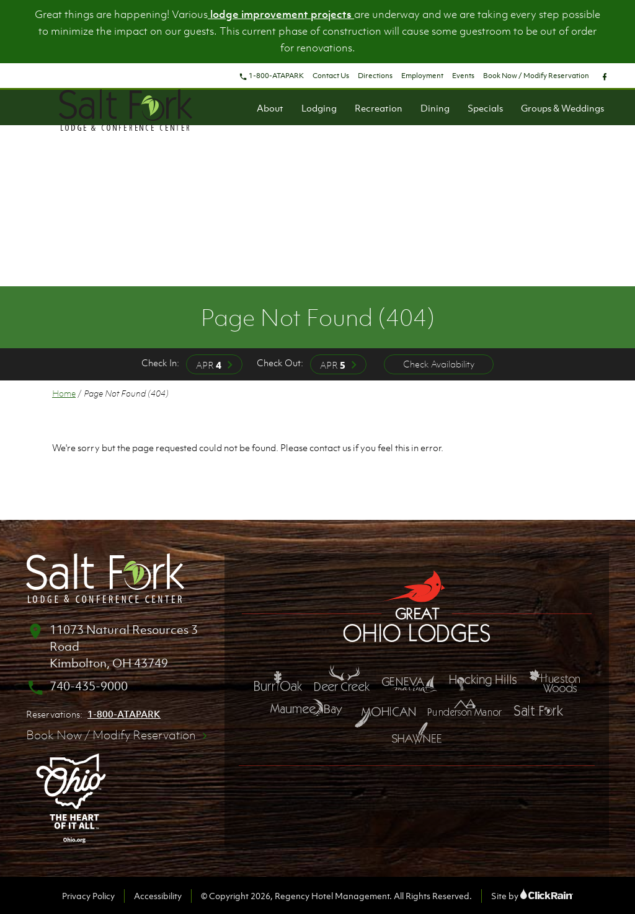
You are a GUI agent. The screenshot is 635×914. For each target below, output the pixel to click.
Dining (435, 108)
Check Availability (438, 364)
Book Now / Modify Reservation (536, 76)
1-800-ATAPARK (271, 76)
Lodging (319, 108)
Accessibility (158, 896)
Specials (485, 108)
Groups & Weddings (562, 108)
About (270, 108)
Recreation (378, 108)
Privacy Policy (88, 896)
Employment (422, 76)
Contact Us (331, 76)
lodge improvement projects (281, 14)
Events (463, 76)
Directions (375, 76)
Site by (532, 896)
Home (64, 393)
